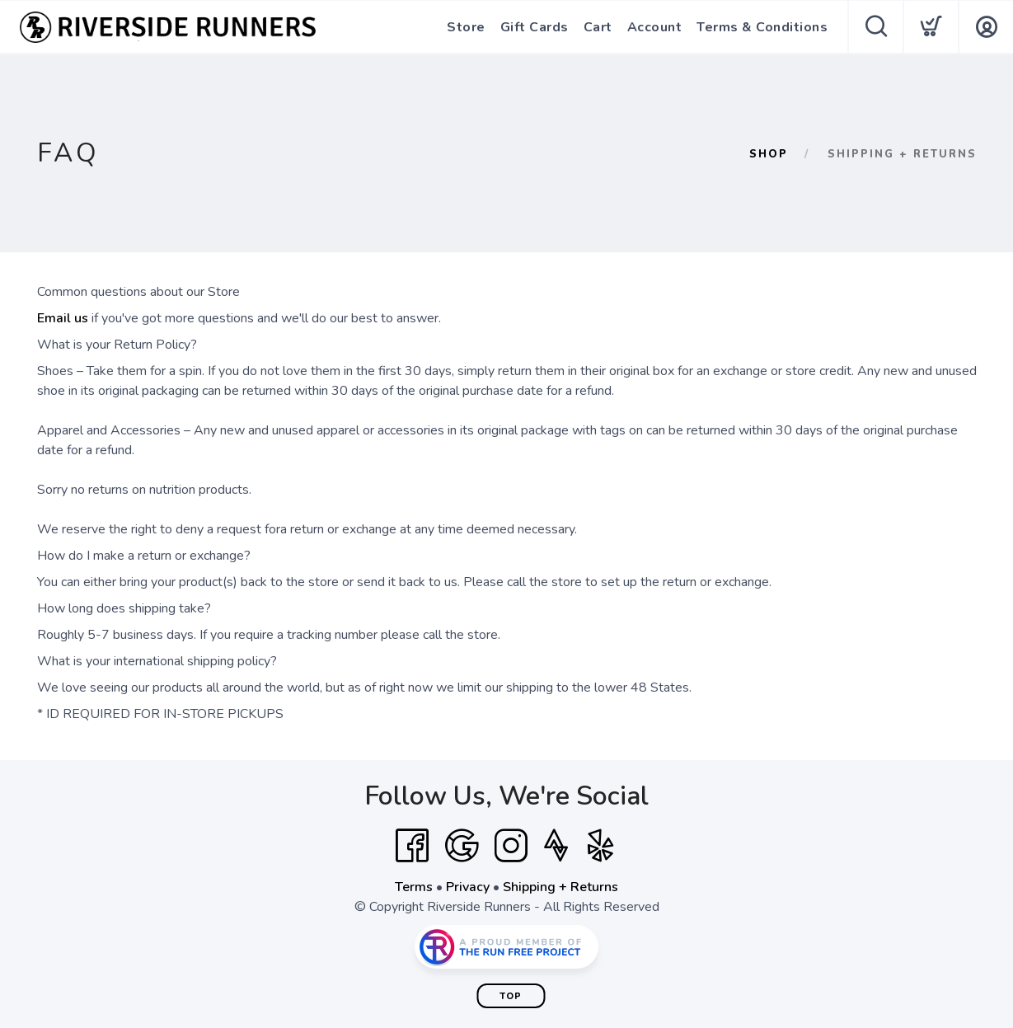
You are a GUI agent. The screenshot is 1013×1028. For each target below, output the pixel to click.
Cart (598, 27)
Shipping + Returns (560, 887)
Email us (62, 318)
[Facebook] (412, 846)
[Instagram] (511, 846)
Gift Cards (534, 27)
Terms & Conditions (762, 27)
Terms (414, 887)
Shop (768, 154)
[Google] (461, 846)
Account (654, 27)
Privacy (468, 887)
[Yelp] (601, 846)
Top (510, 996)
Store (466, 27)
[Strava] (556, 846)
